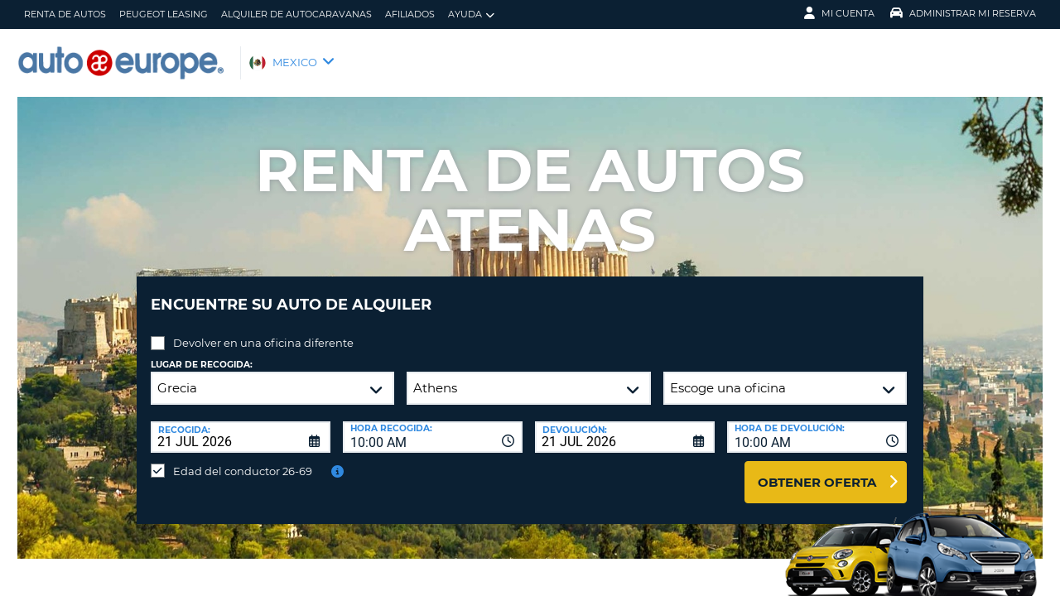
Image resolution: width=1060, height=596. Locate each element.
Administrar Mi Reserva (963, 13)
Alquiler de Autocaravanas (296, 14)
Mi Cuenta (839, 13)
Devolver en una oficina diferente (263, 330)
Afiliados (410, 14)
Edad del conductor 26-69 (242, 458)
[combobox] (432, 425)
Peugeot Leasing (163, 14)
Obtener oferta (817, 470)
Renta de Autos (65, 14)
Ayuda (471, 14)
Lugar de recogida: (202, 352)
